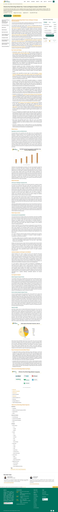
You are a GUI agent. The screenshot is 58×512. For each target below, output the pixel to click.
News (41, 1)
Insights (28, 1)
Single (45, 22)
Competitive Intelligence (47, 30)
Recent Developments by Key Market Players (5, 40)
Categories (33, 1)
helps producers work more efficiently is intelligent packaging (28, 102)
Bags (19, 469)
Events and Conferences (35, 495)
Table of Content (17, 15)
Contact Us (50, 1)
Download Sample (8, 15)
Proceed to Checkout (49, 35)
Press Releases (36, 496)
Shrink (17, 469)
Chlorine (12, 469)
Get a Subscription (36, 507)
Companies (35, 500)
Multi (49, 22)
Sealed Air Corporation (16, 391)
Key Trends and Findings (5, 25)
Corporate (54, 22)
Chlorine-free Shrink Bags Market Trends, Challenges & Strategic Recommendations (5, 21)
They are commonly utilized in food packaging (19, 34)
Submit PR (37, 1)
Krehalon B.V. (15, 392)
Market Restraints (4, 29)
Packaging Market (23, 469)
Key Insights (35, 499)
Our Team (35, 503)
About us (35, 502)
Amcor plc (14, 389)
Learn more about (9, 482)
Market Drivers (4, 27)
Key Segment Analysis (5, 37)
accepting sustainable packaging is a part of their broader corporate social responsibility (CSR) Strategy (27, 74)
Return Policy (44, 493)
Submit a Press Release (36, 492)
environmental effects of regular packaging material (21, 53)
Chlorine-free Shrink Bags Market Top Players (5, 44)
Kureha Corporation (16, 394)
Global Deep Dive (46, 24)
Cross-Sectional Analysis (47, 32)
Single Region (48, 26)
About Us (45, 1)
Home (25, 1)
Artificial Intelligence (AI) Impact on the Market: (5, 35)
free (14, 469)
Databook (45, 28)
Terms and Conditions (45, 494)
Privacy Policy (44, 491)
